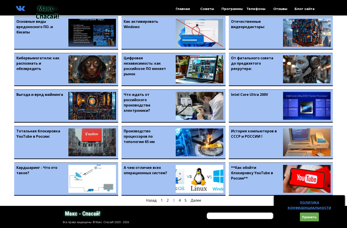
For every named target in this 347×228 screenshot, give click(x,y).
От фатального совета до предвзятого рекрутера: (252, 63)
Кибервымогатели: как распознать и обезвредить (38, 63)
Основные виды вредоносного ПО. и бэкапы (34, 27)
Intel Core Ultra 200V (249, 94)
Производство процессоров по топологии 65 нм (139, 136)
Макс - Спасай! (47, 12)
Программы (232, 9)
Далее (196, 200)
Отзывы (280, 9)
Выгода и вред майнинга (39, 94)
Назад (151, 200)
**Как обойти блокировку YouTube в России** (252, 173)
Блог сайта (304, 9)
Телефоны (256, 9)
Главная (183, 9)
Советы (207, 9)
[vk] (20, 8)
